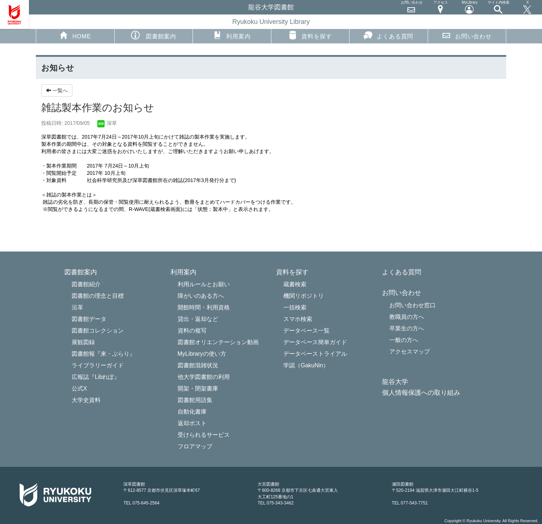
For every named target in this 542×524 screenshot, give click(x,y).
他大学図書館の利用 (204, 377)
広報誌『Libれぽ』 (96, 377)
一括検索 (294, 307)
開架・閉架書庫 (198, 388)
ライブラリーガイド (98, 365)
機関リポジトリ (303, 296)
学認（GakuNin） (306, 365)
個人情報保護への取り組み (421, 392)
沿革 (77, 307)
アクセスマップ (409, 351)
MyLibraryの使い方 (202, 354)
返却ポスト (192, 423)
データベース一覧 (306, 331)
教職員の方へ (406, 317)
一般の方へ (403, 340)
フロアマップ (195, 446)
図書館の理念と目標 (98, 296)
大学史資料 (86, 400)
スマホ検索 (297, 319)
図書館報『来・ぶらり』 (103, 354)
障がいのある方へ (201, 296)
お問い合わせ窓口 (412, 305)
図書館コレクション (98, 331)
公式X (79, 388)
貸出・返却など (198, 319)
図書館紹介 (86, 284)
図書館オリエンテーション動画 (218, 342)
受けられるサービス (204, 435)
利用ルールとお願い (204, 284)
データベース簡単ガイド (315, 342)
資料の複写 (192, 331)
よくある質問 (388, 35)
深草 (107, 123)
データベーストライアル (315, 354)
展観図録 (83, 342)
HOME (75, 35)
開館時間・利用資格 (204, 307)
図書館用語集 (195, 400)
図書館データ (89, 319)
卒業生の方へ (406, 328)
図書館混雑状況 (198, 365)
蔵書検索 (294, 284)
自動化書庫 (192, 412)
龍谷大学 (395, 382)
